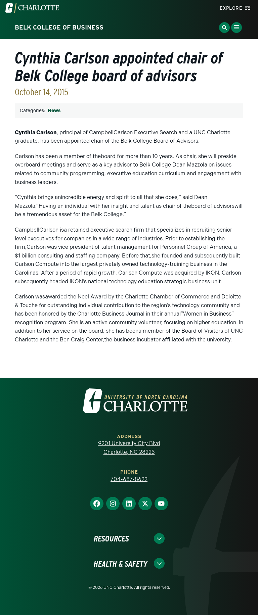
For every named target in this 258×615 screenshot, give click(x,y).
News (54, 110)
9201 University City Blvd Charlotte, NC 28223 (129, 447)
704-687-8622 (129, 479)
